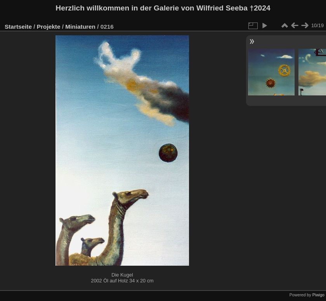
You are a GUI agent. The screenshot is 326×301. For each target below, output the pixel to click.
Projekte (49, 26)
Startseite (18, 26)
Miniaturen (80, 26)
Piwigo (318, 294)
